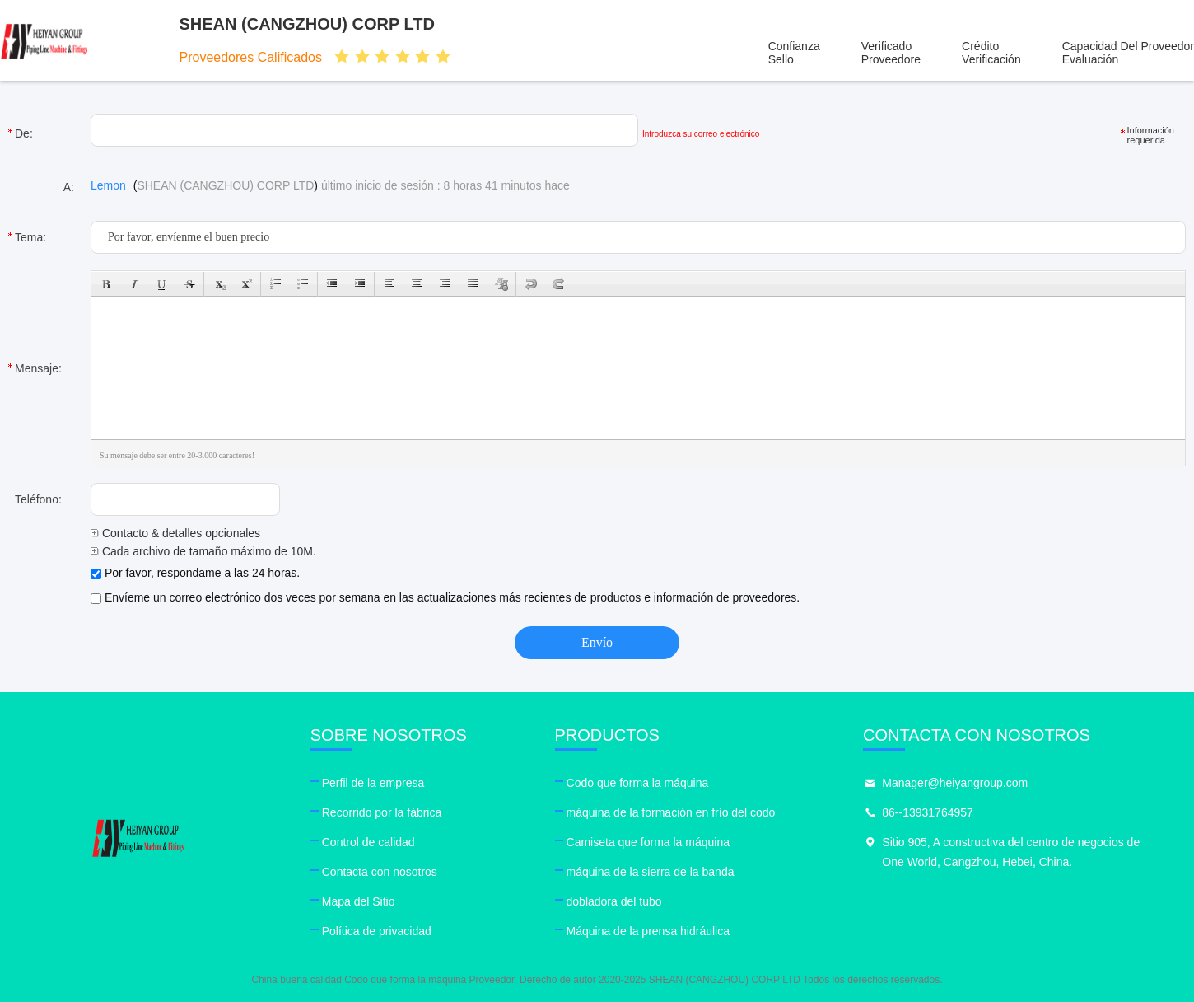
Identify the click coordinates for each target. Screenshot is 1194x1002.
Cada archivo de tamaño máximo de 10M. (203, 551)
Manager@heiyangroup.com (955, 782)
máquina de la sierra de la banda (651, 871)
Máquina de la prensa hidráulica (648, 931)
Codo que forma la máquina (638, 782)
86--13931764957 (927, 812)
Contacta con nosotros (379, 871)
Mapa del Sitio (358, 901)
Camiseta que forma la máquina (648, 842)
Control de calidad (368, 842)
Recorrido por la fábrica (382, 812)
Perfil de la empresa (373, 782)
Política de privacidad (376, 931)
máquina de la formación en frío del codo (671, 812)
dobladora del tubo (614, 901)
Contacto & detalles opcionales (175, 533)
